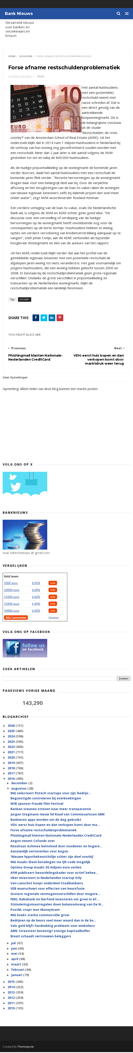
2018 (12, 769)
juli (14, 944)
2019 (12, 764)
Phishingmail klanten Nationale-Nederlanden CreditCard (55, 836)
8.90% (36, 584)
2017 (12, 774)
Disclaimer (54, 618)
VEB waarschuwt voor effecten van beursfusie (47, 889)
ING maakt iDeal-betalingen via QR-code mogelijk (50, 863)
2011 (12, 1004)
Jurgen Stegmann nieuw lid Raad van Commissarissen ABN (57, 815)
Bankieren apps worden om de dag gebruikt (45, 820)
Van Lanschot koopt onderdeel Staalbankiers (46, 884)
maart (16, 965)
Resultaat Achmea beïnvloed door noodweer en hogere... (56, 847)
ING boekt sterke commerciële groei (39, 916)
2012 (12, 998)
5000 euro (11, 584)
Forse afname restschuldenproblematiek (43, 831)
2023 (12, 742)
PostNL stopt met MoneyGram (35, 911)
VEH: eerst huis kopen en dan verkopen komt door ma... (55, 826)
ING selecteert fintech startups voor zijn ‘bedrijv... (50, 794)
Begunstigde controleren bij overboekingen (45, 799)
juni (14, 949)
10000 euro (11, 591)
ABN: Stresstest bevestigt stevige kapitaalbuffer (50, 932)
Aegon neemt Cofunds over (32, 842)
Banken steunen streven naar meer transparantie (50, 810)
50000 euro (11, 612)
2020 (12, 758)
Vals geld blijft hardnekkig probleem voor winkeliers (52, 926)
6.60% (36, 598)
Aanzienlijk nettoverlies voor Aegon (39, 852)
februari (18, 970)
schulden (26, 56)
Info (52, 584)
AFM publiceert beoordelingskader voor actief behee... (54, 873)
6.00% (36, 591)
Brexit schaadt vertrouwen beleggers (40, 937)
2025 (12, 732)
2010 (12, 1009)
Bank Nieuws (19, 13)
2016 (12, 780)
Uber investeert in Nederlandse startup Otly (46, 879)
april (15, 960)
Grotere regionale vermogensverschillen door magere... (55, 895)
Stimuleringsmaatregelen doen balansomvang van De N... (57, 905)
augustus (19, 789)
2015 (12, 983)
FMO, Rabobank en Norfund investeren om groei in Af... (54, 900)
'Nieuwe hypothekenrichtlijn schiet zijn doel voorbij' (52, 858)
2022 (12, 748)
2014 (12, 988)
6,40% (36, 605)
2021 (12, 753)
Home (12, 56)
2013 (12, 993)
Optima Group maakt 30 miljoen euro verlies (46, 868)
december (19, 784)
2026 (12, 727)
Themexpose (25, 1047)
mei (14, 954)
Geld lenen (11, 577)
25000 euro (11, 605)
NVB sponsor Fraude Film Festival (36, 805)
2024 (12, 737)
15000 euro (11, 598)
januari (17, 976)
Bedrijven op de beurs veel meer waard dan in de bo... (53, 921)
